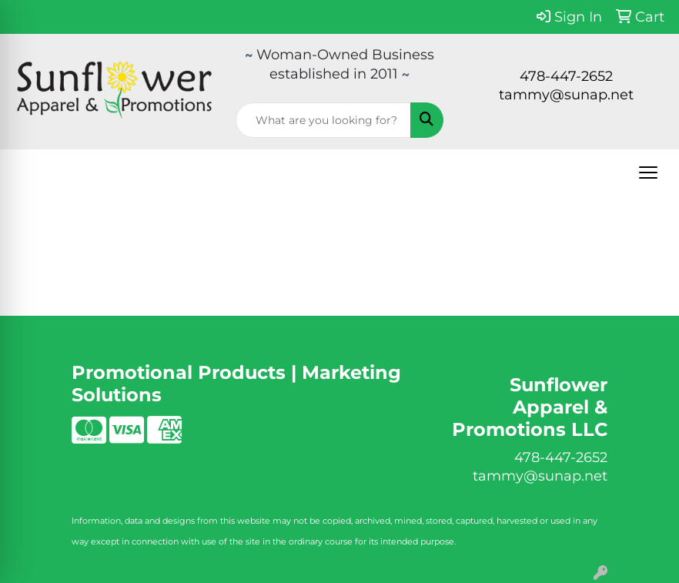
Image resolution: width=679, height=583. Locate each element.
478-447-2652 (566, 76)
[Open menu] (648, 172)
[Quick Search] (323, 120)
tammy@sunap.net (566, 94)
